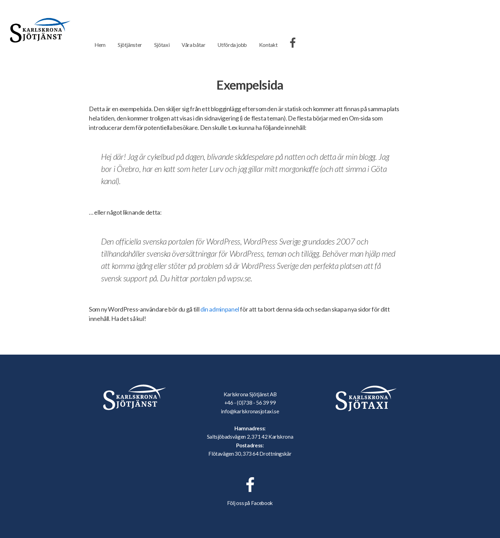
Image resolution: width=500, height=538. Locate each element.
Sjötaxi (161, 45)
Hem (100, 45)
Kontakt (268, 45)
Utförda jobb (232, 45)
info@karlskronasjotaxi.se (250, 411)
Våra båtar (193, 45)
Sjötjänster (130, 45)
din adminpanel (219, 309)
